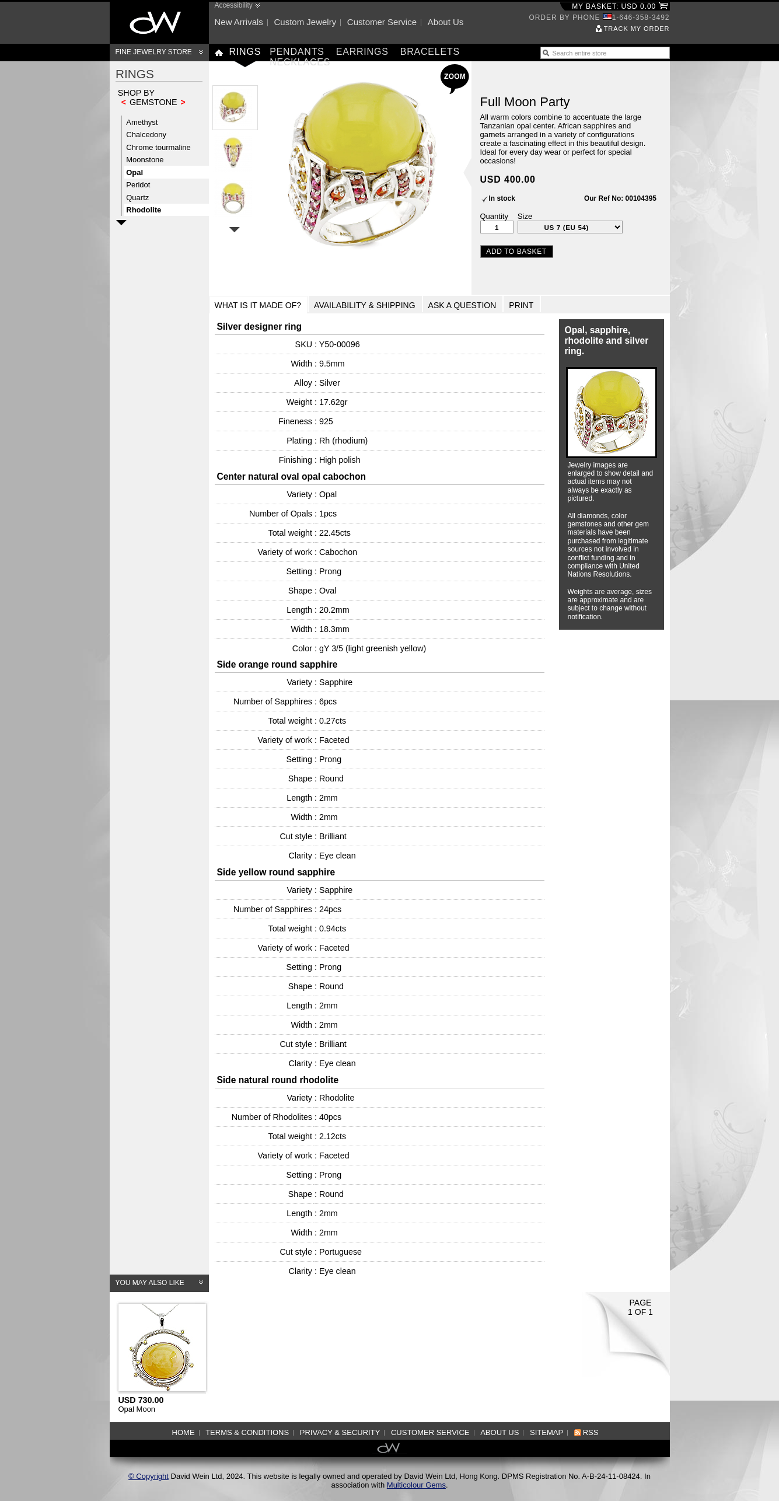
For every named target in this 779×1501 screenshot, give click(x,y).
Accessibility (234, 5)
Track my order (637, 28)
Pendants (297, 52)
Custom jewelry (305, 22)
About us (446, 22)
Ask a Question (462, 305)
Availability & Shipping (364, 305)
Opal (134, 172)
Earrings (362, 52)
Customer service (382, 22)
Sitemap (546, 1432)
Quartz (137, 197)
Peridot (138, 184)
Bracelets (430, 52)
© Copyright (148, 1476)
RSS (591, 1432)
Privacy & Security (340, 1432)
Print (521, 305)
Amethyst (142, 122)
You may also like (150, 1283)
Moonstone (144, 159)
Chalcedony (146, 134)
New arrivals (239, 22)
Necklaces (300, 62)
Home (183, 1432)
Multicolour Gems (416, 1485)
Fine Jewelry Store (154, 52)
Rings (245, 52)
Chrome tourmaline (158, 147)
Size (525, 216)
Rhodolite (143, 209)
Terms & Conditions (247, 1432)
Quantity (494, 216)
